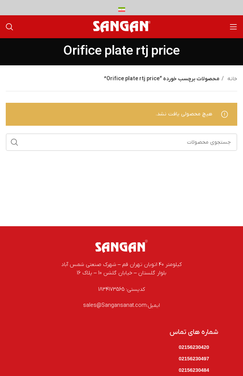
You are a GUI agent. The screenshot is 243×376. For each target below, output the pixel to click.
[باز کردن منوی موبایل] (233, 26)
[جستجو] (9, 26)
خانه (231, 79)
